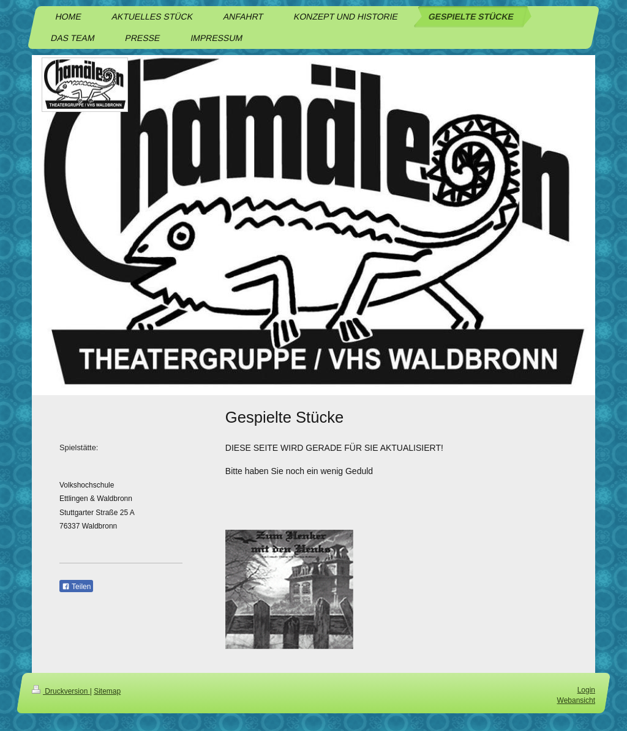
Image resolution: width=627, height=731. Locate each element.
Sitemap (107, 691)
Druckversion (61, 691)
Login (586, 690)
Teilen (76, 586)
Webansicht (576, 700)
